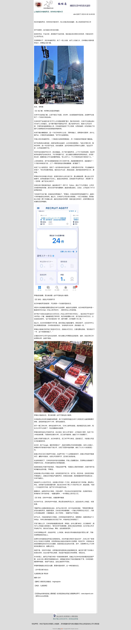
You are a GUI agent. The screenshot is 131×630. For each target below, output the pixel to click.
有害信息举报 (73, 619)
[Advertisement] (26, 42)
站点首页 (60, 616)
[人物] (36, 12)
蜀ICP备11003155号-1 (60, 619)
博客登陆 (75, 616)
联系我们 (67, 616)
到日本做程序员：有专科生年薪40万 (50, 12)
